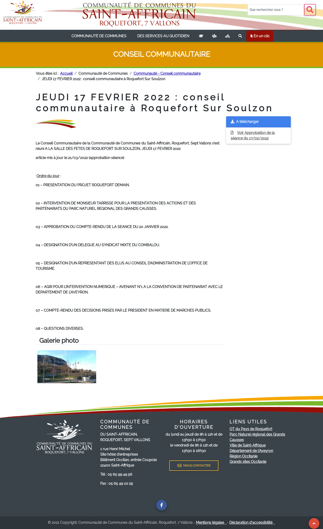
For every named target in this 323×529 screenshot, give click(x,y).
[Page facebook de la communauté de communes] (161, 505)
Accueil (66, 73)
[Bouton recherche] (310, 9)
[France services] (214, 36)
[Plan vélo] (227, 36)
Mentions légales (211, 522)
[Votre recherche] (275, 9)
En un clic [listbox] (260, 36)
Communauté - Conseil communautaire (167, 73)
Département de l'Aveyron (251, 451)
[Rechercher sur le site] (240, 36)
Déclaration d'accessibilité (252, 522)
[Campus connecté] (201, 36)
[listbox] (99, 36)
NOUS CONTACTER (194, 465)
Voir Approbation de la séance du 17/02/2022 (253, 135)
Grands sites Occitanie (248, 461)
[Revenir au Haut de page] (314, 523)
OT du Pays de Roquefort (251, 429)
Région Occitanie (243, 456)
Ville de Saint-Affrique (248, 445)
